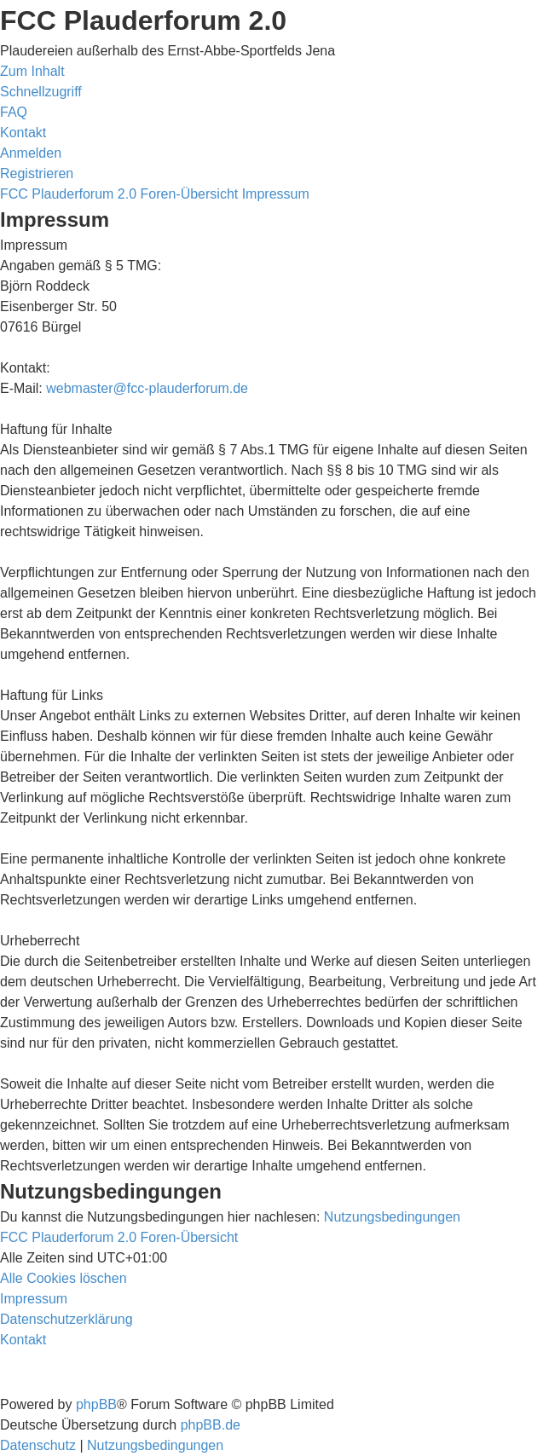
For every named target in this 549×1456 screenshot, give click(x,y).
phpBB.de (210, 1425)
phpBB (96, 1404)
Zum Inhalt (32, 71)
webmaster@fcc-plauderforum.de (147, 388)
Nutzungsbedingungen (392, 1217)
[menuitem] (13, 112)
